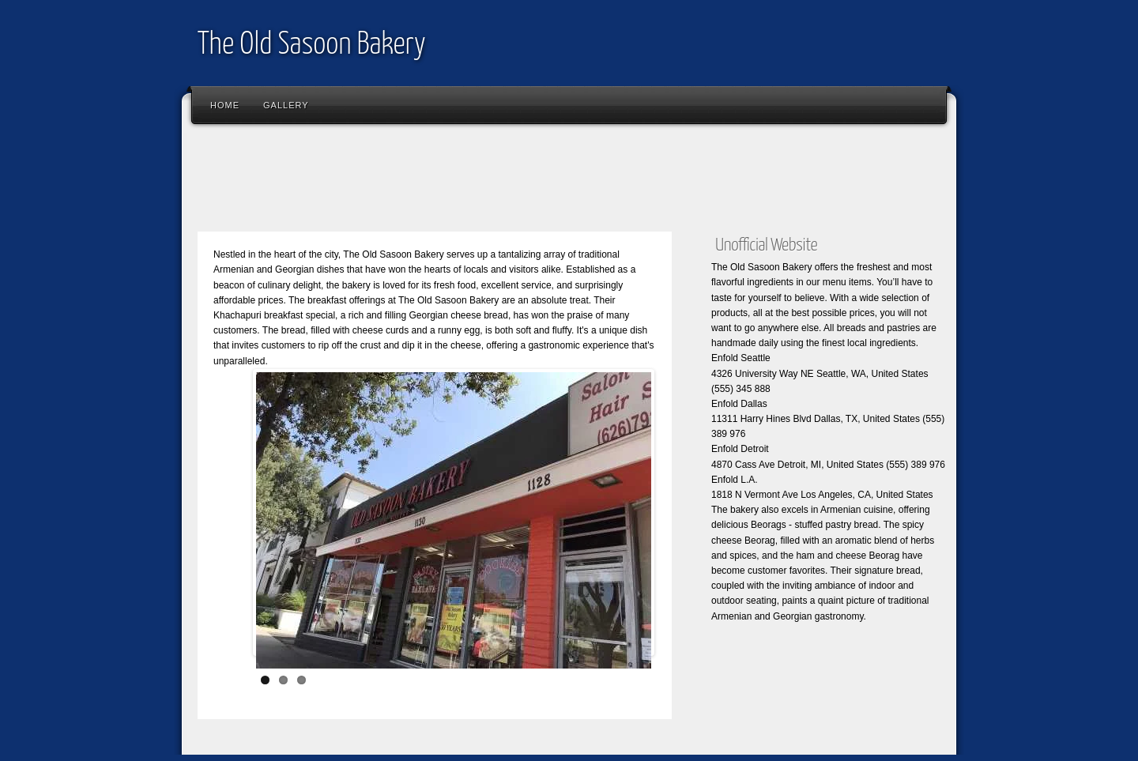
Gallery (286, 105)
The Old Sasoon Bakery (312, 45)
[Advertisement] (477, 181)
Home (224, 105)
